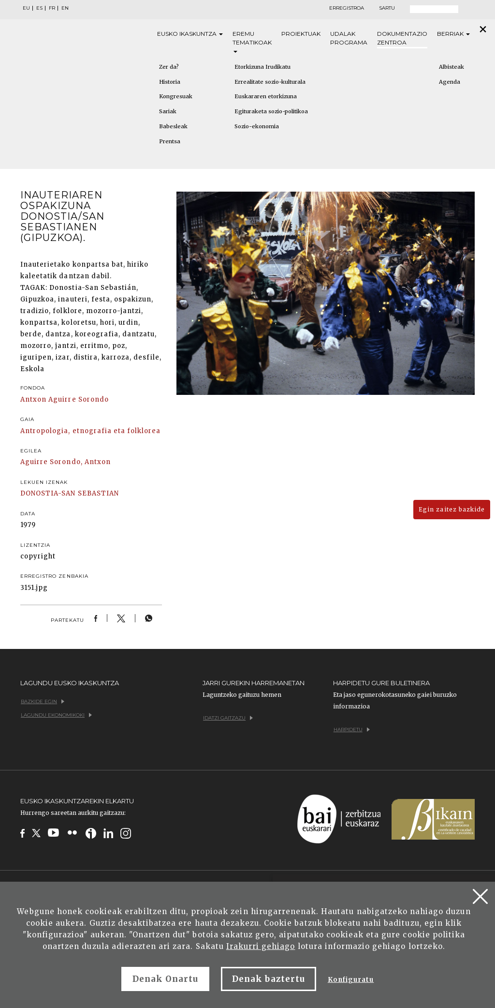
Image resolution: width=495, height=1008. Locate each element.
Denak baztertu (268, 979)
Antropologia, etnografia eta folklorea (90, 431)
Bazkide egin (42, 701)
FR (52, 8)
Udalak (348, 38)
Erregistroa (346, 8)
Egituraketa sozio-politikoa (271, 111)
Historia (169, 81)
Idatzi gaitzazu (228, 718)
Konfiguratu (351, 980)
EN (65, 8)
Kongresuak (175, 96)
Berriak (453, 33)
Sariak (167, 111)
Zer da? (169, 66)
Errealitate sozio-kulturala (270, 81)
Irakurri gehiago (260, 946)
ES (39, 8)
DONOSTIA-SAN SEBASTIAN (69, 493)
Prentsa (169, 141)
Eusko (190, 34)
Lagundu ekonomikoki (56, 715)
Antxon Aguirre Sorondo (64, 399)
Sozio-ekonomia (256, 126)
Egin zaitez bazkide (452, 509)
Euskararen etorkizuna (265, 96)
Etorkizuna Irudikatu (262, 66)
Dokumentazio (402, 38)
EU (26, 8)
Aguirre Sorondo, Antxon (65, 462)
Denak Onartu (165, 979)
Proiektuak (300, 33)
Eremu (252, 41)
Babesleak (173, 126)
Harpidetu (352, 729)
